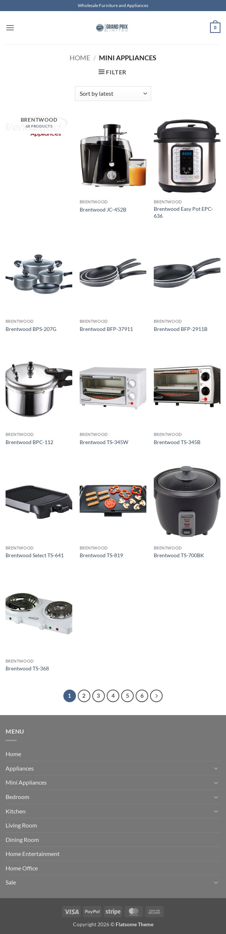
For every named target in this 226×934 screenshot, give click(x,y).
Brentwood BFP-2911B (180, 329)
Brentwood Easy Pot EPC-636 (183, 212)
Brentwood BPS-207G (31, 329)
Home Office (22, 868)
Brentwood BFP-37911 (106, 329)
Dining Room (22, 839)
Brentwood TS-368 (27, 668)
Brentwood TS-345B (177, 442)
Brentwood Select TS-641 (35, 555)
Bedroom (17, 796)
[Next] (156, 696)
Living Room (21, 825)
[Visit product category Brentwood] (39, 126)
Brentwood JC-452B (103, 209)
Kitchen (16, 811)
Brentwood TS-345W (104, 442)
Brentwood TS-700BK (179, 555)
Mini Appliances (26, 782)
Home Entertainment (33, 853)
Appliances (20, 768)
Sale (11, 882)
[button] (10, 27)
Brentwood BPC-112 (29, 442)
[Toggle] (216, 768)
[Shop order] (113, 93)
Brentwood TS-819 (101, 555)
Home (80, 58)
